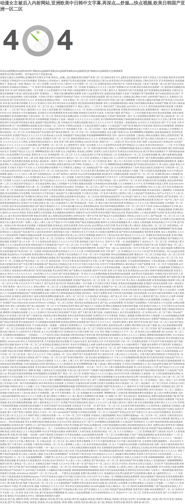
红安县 (170, 499)
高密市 (99, 499)
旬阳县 (115, 499)
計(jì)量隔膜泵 (116, 71)
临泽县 (67, 499)
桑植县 (43, 499)
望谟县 (108, 502)
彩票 (26, 499)
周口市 (162, 499)
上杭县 (154, 499)
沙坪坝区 (34, 499)
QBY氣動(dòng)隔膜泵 (97, 71)
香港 (64, 502)
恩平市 (11, 502)
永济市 (131, 499)
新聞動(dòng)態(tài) (18, 71)
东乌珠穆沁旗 (143, 499)
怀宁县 (59, 499)
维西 (70, 502)
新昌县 (91, 499)
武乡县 (3, 502)
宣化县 (123, 499)
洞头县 (3, 499)
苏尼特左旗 (119, 502)
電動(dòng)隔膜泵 (59, 71)
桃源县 (57, 502)
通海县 (107, 499)
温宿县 (33, 502)
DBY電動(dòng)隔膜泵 (39, 71)
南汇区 (145, 502)
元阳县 (76, 502)
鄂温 (18, 502)
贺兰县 (11, 499)
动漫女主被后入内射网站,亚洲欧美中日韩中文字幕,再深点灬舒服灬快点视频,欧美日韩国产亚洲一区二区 (52, 77)
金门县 (100, 502)
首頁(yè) (4, 71)
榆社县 (92, 502)
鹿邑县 (137, 502)
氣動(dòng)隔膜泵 (77, 71)
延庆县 (84, 502)
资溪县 (41, 502)
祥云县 (49, 502)
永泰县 (25, 502)
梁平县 (75, 499)
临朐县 (178, 499)
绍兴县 (51, 499)
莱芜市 (129, 502)
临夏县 (83, 499)
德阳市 (19, 499)
